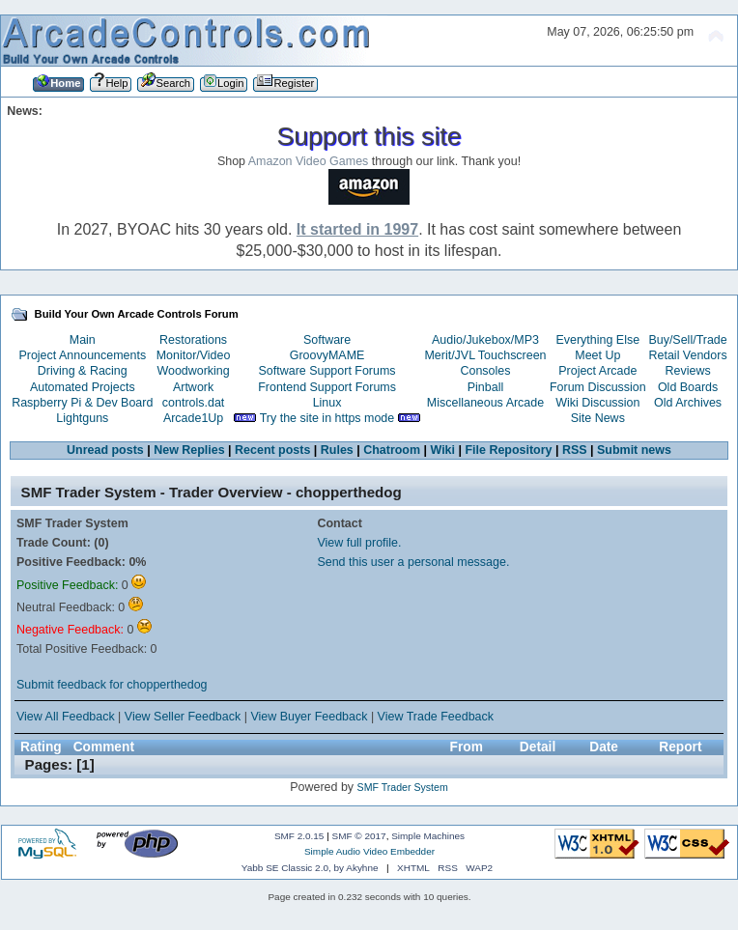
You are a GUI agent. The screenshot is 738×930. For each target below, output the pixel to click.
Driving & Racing (83, 371)
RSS (574, 450)
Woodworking (192, 371)
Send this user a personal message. (413, 562)
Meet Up (597, 355)
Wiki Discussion (597, 402)
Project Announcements (82, 355)
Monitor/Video (193, 355)
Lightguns (82, 418)
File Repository (508, 450)
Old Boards (688, 387)
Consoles (486, 371)
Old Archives (688, 402)
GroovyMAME (327, 355)
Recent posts (272, 450)
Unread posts (105, 450)
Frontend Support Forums (327, 387)
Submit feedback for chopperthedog (112, 684)
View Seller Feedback (183, 716)
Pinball (485, 387)
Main (83, 340)
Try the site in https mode (327, 418)
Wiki (443, 450)
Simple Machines (428, 836)
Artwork (193, 387)
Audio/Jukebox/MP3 (485, 340)
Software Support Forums (327, 371)
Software (327, 340)
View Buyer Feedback (308, 716)
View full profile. (359, 543)
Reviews (688, 371)
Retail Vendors (688, 355)
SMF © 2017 (359, 836)
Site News (598, 418)
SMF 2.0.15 (299, 836)
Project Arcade (597, 371)
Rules (337, 450)
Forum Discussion (598, 387)
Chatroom (391, 450)
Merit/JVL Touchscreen (485, 355)
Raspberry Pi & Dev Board (82, 402)
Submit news (634, 450)
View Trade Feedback (436, 716)
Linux (327, 402)
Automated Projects (82, 387)
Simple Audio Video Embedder (369, 851)
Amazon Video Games (308, 161)
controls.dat (193, 402)
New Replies (189, 450)
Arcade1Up (193, 418)
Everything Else (597, 340)
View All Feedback (65, 716)
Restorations (193, 340)
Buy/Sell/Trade (687, 340)
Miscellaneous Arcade (485, 402)
